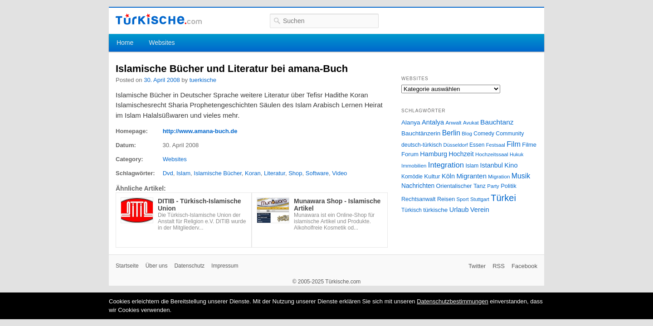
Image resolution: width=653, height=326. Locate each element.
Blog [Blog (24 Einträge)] (467, 133)
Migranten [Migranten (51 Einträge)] (471, 176)
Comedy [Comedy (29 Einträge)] (483, 133)
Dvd (168, 173)
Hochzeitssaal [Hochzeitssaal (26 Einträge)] (491, 154)
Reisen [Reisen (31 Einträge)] (446, 199)
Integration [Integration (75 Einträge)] (446, 165)
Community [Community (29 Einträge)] (510, 133)
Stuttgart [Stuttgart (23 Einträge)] (479, 199)
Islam (183, 173)
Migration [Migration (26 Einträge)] (499, 176)
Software (317, 173)
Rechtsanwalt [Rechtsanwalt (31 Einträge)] (418, 199)
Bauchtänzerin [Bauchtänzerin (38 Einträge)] (420, 133)
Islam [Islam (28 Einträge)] (471, 166)
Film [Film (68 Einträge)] (514, 144)
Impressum (224, 266)
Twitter (477, 266)
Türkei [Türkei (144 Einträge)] (503, 198)
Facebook (524, 266)
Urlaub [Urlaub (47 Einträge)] (459, 209)
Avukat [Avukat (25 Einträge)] (471, 122)
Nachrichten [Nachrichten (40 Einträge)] (417, 185)
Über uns (157, 266)
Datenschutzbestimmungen (452, 301)
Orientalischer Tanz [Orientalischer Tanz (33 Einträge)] (461, 185)
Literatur (274, 173)
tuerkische (203, 80)
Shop (295, 173)
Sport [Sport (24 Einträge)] (463, 199)
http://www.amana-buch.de (200, 131)
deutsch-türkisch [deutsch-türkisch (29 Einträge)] (421, 145)
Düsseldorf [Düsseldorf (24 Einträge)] (455, 145)
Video (339, 173)
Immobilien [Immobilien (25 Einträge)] (413, 165)
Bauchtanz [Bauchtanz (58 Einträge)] (496, 122)
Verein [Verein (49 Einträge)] (479, 209)
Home (125, 42)
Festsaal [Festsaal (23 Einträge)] (495, 145)
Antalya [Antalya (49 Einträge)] (433, 122)
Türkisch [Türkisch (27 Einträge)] (411, 210)
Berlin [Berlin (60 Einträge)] (451, 133)
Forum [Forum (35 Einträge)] (410, 154)
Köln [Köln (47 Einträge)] (448, 176)
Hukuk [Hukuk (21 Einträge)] (516, 154)
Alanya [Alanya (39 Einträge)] (410, 122)
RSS (498, 266)
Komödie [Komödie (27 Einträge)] (412, 176)
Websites (162, 42)
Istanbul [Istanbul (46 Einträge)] (491, 165)
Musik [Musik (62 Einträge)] (521, 176)
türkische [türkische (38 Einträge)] (435, 209)
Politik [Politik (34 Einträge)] (509, 185)
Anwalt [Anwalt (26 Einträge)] (454, 122)
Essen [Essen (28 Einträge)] (476, 145)
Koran (253, 173)
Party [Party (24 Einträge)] (493, 186)
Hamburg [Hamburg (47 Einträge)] (433, 154)
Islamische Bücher (218, 173)
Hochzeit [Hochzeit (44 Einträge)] (460, 154)
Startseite (127, 266)
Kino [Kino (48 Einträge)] (510, 165)
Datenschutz (189, 266)
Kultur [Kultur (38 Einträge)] (432, 176)
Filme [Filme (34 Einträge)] (529, 144)
